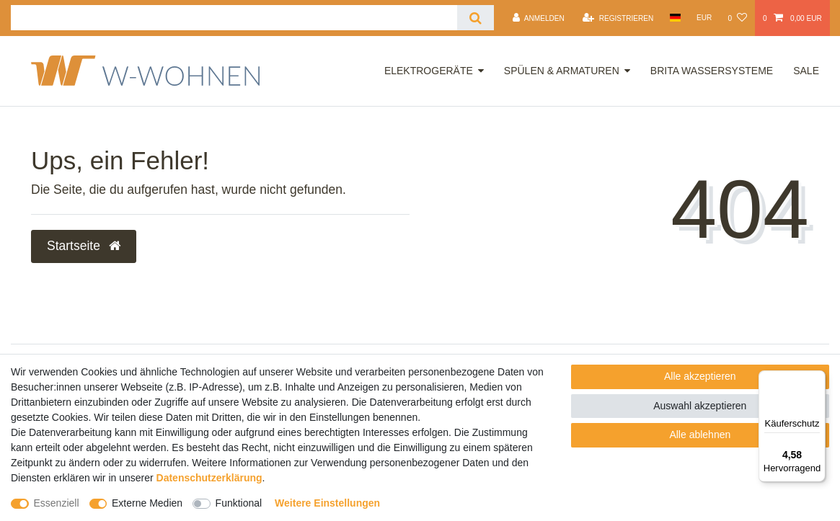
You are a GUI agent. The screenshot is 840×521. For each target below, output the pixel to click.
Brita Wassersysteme (711, 70)
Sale (806, 70)
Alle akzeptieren (700, 376)
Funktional (239, 503)
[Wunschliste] (737, 18)
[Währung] (704, 17)
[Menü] (817, 379)
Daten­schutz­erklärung (209, 478)
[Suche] (475, 17)
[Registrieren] (618, 18)
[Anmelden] (538, 18)
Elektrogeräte (428, 70)
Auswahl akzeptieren (699, 405)
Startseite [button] (83, 246)
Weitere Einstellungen (327, 503)
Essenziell (56, 503)
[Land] (674, 17)
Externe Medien (147, 503)
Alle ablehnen (699, 434)
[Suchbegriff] (234, 17)
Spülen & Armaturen (561, 70)
